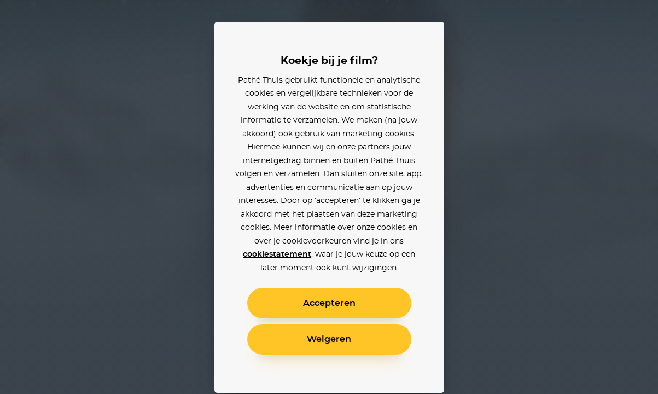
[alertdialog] (329, 197)
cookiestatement (277, 254)
